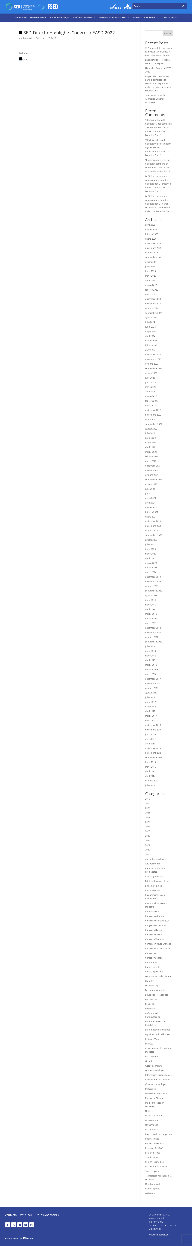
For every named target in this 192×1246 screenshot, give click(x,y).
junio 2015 (150, 762)
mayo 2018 (150, 655)
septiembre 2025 (153, 257)
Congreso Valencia (154, 939)
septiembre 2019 (153, 590)
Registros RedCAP (154, 1148)
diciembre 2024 (153, 298)
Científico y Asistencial (84, 17)
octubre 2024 (151, 308)
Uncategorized (152, 1184)
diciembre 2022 (153, 410)
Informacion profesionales (158, 1075)
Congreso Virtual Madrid (157, 948)
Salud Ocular (151, 1157)
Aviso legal (26, 1215)
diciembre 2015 (153, 748)
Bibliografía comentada (157, 881)
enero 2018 (150, 674)
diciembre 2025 (153, 243)
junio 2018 (150, 651)
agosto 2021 (151, 484)
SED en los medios (154, 1161)
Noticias (149, 1111)
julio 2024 (150, 322)
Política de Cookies (47, 1215)
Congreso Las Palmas (155, 925)
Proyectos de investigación (158, 1134)
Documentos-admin (155, 990)
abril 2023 (150, 391)
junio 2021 (150, 493)
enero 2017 (150, 720)
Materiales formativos (156, 1093)
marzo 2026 (151, 229)
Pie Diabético (151, 1129)
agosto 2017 (151, 692)
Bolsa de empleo (153, 885)
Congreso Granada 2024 (157, 920)
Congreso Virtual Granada (158, 943)
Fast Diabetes (152, 1056)
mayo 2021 (150, 498)
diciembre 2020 (153, 521)
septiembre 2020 (153, 535)
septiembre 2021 (153, 479)
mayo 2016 (150, 739)
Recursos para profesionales (114, 17)
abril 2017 (150, 711)
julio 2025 (150, 266)
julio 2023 (150, 377)
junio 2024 (150, 326)
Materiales (150, 1088)
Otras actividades (154, 1115)
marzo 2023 (151, 396)
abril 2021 (150, 502)
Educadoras (151, 999)
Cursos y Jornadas (154, 971)
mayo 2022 (150, 442)
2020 (147, 803)
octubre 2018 (151, 637)
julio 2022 (150, 433)
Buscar (167, 33)
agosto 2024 (151, 317)
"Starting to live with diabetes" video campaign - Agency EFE (159, 144)
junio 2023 (150, 382)
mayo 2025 (150, 275)
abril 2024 (150, 336)
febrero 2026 (151, 234)
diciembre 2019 (153, 576)
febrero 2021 (151, 512)
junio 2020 (150, 549)
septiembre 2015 (153, 757)
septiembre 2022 (153, 424)
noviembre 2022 (153, 414)
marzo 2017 (151, 715)
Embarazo (150, 1008)
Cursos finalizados (154, 957)
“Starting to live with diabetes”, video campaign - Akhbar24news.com (158, 124)
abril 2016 (150, 743)
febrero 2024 (151, 345)
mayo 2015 (150, 766)
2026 (147, 854)
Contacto (11, 1215)
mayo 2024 (150, 331)
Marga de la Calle (32, 38)
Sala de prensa (152, 1152)
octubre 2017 (151, 688)
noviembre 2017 (153, 683)
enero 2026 (150, 238)
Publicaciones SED (154, 1143)
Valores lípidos (152, 1188)
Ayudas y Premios (154, 876)
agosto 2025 (151, 261)
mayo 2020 (150, 553)
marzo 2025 (151, 285)
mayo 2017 (150, 706)
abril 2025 (150, 280)
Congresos (150, 953)
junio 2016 (150, 734)
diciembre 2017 (153, 678)
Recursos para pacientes (146, 17)
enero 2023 (150, 405)
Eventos (149, 1043)
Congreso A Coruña (155, 916)
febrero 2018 (151, 669)
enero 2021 (150, 516)
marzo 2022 (151, 451)
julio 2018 (150, 646)
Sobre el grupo (152, 1171)
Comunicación (169, 17)
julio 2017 (150, 697)
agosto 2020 (151, 539)
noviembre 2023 (153, 359)
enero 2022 (150, 461)
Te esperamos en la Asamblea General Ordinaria (155, 99)
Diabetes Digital (153, 985)
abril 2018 (150, 660)
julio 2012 (150, 785)
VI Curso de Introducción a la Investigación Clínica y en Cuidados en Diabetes (158, 52)
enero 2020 (150, 572)
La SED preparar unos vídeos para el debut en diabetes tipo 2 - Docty (157, 180)
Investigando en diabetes (158, 1079)
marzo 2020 (151, 563)
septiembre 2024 (153, 312)
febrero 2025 (151, 289)
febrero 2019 (151, 618)
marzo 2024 (151, 340)
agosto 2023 (151, 373)
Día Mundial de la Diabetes (158, 976)
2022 (147, 822)
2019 (147, 798)
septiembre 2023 (153, 368)
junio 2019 (150, 600)
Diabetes (149, 981)
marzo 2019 (151, 613)
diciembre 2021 (153, 465)
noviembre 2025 (153, 247)
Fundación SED (38, 17)
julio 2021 (150, 488)
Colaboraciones (153, 890)
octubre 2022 (151, 419)
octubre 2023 (151, 363)
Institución (21, 17)
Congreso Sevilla (153, 934)
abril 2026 (150, 224)
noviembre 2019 (153, 581)
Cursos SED (151, 962)
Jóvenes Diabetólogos (155, 1084)
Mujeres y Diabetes (155, 1098)
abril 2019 (150, 609)
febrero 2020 (151, 567)
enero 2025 (150, 294)
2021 (147, 812)
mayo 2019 (150, 604)
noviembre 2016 (153, 729)
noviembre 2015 (153, 752)
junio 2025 (150, 271)
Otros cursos (151, 1120)
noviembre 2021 (153, 470)
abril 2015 (150, 771)
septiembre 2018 (153, 641)
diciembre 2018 (153, 627)
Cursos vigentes (153, 967)
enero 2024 (150, 349)
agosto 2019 (151, 595)
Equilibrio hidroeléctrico (157, 1034)
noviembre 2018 (153, 632)
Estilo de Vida (152, 1039)
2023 (147, 831)
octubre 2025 (151, 252)
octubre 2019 (151, 586)
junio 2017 (150, 702)
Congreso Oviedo (153, 930)
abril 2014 (150, 776)
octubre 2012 (151, 780)
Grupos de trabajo (59, 17)
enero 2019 (150, 623)
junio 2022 (150, 437)
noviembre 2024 (153, 303)
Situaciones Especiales (156, 1166)
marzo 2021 (151, 507)
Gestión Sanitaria (153, 1065)
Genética (149, 1061)
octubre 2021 (151, 474)
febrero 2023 (151, 400)
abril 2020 (150, 558)
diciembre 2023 (153, 354)
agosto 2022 (151, 428)
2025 (147, 849)
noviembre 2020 (153, 525)
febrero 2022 (151, 456)
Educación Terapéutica (156, 994)
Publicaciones (152, 1138)
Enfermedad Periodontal (157, 1029)
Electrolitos (150, 1004)
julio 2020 (150, 544)
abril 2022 (150, 447)
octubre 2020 (151, 530)
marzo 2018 (151, 664)
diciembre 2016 (153, 725)
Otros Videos (151, 1124)
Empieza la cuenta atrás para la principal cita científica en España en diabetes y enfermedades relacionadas (158, 83)
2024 (147, 840)
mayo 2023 (150, 386)
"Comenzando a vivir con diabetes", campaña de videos (157, 164)
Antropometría (152, 863)
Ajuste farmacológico (155, 859)
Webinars (150, 1193)
